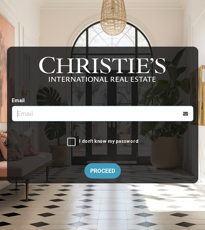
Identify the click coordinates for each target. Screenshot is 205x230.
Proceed (102, 170)
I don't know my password (108, 141)
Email (18, 100)
